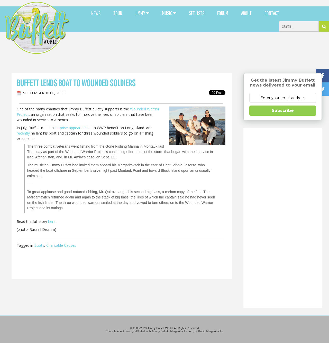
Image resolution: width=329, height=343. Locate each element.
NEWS (95, 13)
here (52, 221)
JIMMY (142, 13)
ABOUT (246, 13)
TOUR (117, 13)
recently (23, 133)
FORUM (222, 13)
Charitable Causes (61, 245)
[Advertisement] (201, 46)
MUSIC (169, 13)
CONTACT (271, 13)
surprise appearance (71, 127)
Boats (39, 245)
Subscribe (283, 110)
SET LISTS (196, 13)
